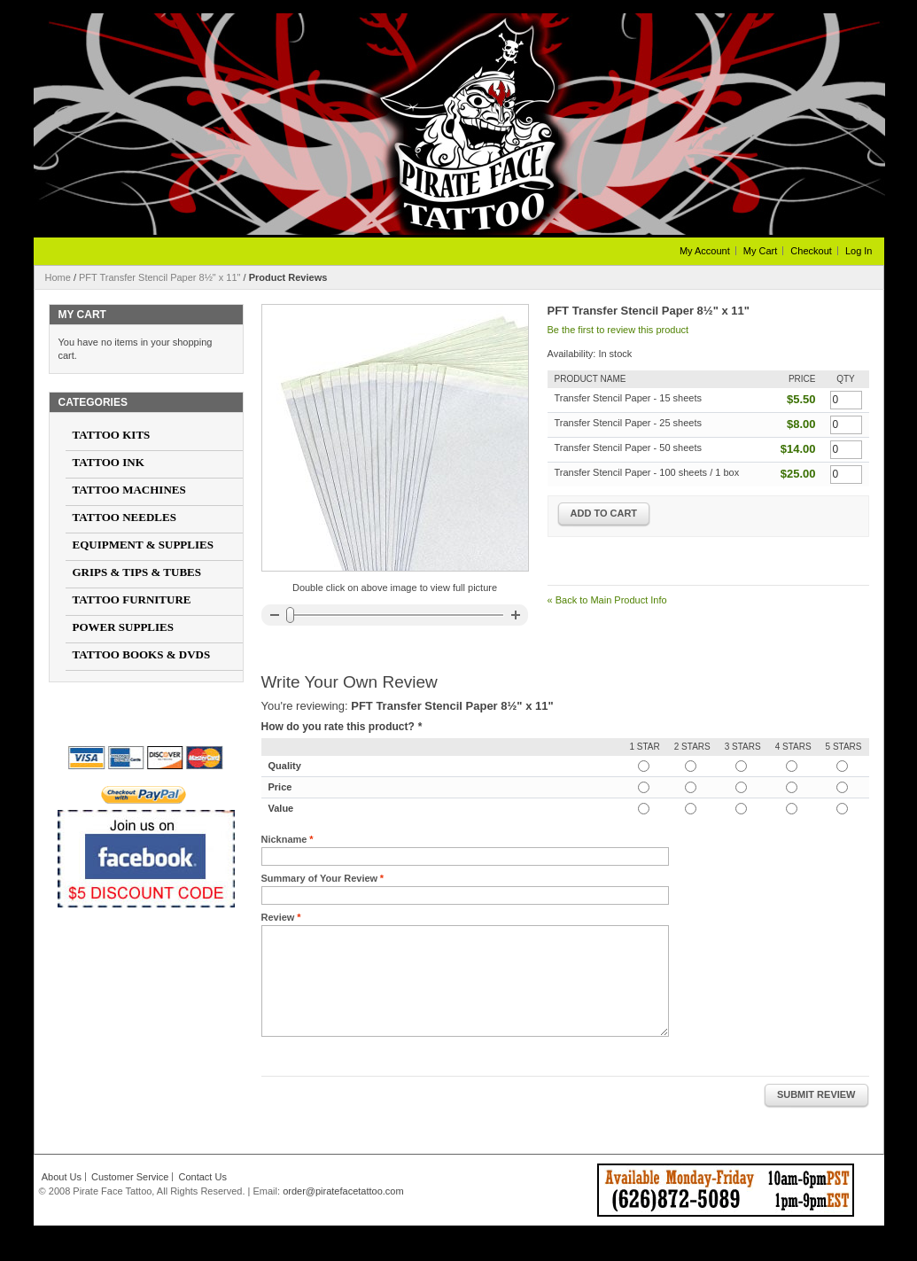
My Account (705, 250)
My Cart (760, 250)
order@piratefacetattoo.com (343, 1191)
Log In (859, 250)
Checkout (810, 250)
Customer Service (129, 1176)
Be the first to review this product (618, 329)
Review (278, 917)
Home (58, 277)
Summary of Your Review (319, 878)
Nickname (284, 839)
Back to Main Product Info (607, 600)
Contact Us (202, 1176)
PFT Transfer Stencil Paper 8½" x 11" (159, 277)
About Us (62, 1176)
